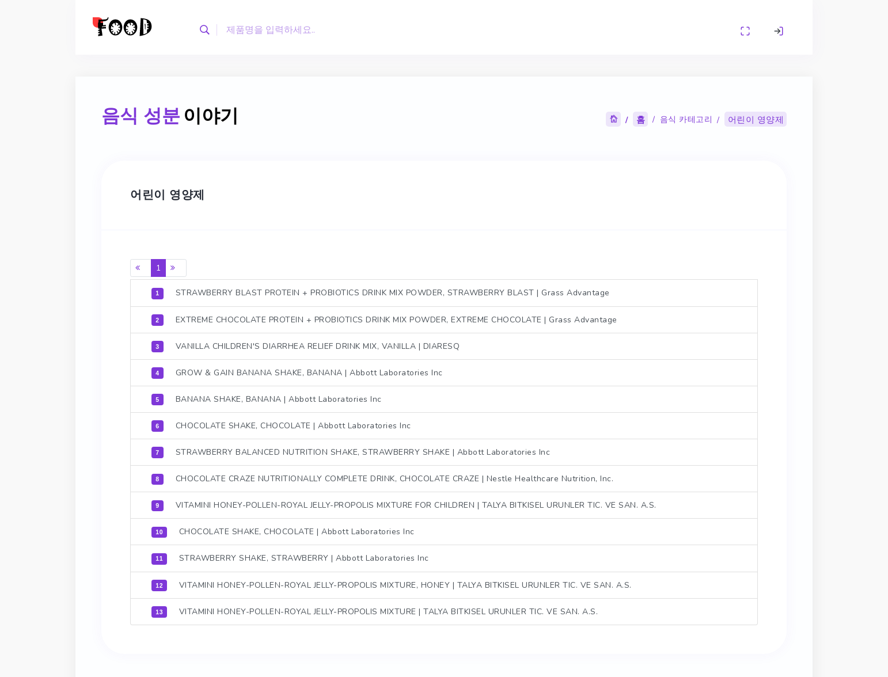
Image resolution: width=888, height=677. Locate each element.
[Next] (175, 266)
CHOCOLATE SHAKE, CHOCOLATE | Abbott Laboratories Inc (281, 423)
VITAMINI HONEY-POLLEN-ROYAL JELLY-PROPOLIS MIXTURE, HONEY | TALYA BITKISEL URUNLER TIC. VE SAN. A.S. (391, 582)
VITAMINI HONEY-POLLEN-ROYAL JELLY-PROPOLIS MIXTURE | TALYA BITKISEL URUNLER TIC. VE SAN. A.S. (374, 609)
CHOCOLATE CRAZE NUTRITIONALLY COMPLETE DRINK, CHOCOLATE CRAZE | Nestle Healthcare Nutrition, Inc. (382, 476)
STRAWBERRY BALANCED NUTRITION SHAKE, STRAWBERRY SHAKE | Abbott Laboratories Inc (350, 450)
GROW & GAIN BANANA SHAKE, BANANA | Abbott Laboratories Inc (296, 370)
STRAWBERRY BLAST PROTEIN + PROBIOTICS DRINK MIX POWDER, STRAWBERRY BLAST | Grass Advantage (380, 291)
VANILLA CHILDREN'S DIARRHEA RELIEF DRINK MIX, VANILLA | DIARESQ (305, 344)
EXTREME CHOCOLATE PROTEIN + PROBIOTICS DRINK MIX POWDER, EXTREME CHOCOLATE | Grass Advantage (383, 318)
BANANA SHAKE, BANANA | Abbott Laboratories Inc (266, 397)
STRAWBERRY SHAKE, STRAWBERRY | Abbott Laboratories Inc (289, 556)
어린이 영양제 (755, 118)
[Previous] (140, 266)
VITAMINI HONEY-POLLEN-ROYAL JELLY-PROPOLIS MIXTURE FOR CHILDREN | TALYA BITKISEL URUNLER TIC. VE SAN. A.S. (403, 503)
